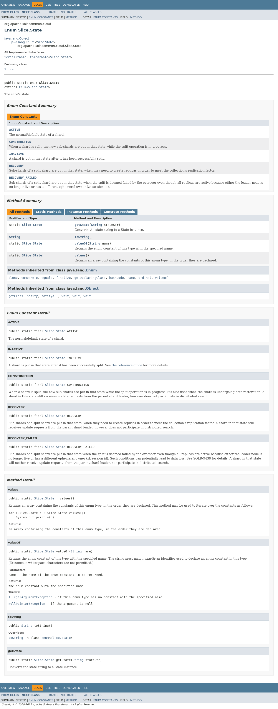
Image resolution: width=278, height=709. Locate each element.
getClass (15, 296)
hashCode (116, 277)
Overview (8, 4)
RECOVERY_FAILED (22, 177)
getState (82, 224)
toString (82, 237)
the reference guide (127, 365)
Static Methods (48, 211)
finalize (63, 277)
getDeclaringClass (89, 277)
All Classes (92, 12)
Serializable (15, 57)
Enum (22, 87)
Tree (56, 4)
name (131, 277)
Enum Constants (41, 17)
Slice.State (45, 42)
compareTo (29, 277)
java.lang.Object (16, 38)
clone (13, 277)
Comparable (39, 57)
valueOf (81, 243)
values (80, 255)
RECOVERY (16, 165)
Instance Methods (82, 211)
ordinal (145, 277)
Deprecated (71, 4)
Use (48, 4)
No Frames (68, 12)
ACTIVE (14, 129)
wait (65, 296)
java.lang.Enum (23, 42)
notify (32, 296)
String (96, 224)
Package (24, 4)
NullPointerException (26, 603)
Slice (8, 69)
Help (86, 4)
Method (71, 17)
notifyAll (49, 296)
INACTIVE (16, 153)
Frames (53, 12)
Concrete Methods (119, 211)
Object (92, 288)
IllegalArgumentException (30, 597)
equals (47, 277)
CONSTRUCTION (20, 142)
